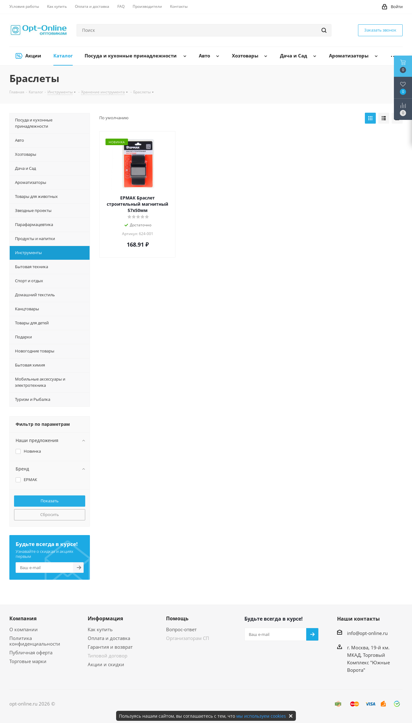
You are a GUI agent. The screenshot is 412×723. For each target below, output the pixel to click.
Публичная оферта (30, 652)
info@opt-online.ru (367, 633)
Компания (23, 618)
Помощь (177, 618)
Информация (105, 618)
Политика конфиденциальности (34, 641)
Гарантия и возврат (110, 647)
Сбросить (49, 514)
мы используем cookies (261, 716)
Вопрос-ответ (181, 629)
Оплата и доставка (109, 638)
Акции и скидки (106, 664)
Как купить (100, 629)
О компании (23, 629)
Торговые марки (28, 661)
